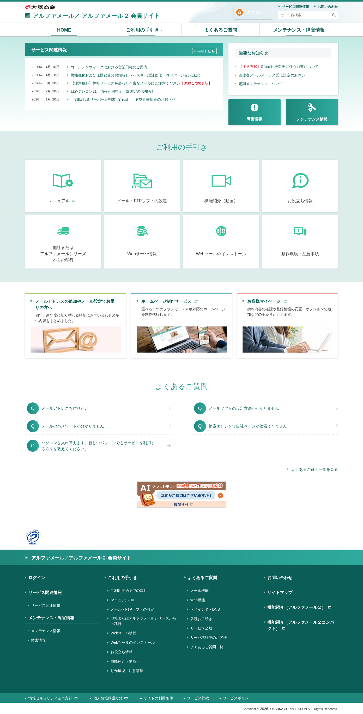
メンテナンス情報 (45, 631)
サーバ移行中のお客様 (208, 637)
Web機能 (197, 600)
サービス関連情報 (45, 592)
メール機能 (199, 590)
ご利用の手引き (122, 577)
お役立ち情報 (121, 652)
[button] (142, 29)
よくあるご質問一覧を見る (314, 469)
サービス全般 (201, 628)
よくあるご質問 (202, 577)
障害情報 (38, 640)
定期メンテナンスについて (261, 84)
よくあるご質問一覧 (206, 647)
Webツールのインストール (133, 642)
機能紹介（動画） (125, 661)
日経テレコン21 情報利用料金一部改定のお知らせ (113, 90)
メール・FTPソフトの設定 (132, 609)
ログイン (255, 12)
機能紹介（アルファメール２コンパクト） (300, 625)
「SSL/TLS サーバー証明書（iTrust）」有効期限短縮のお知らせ (123, 98)
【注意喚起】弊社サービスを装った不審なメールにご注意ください (141, 82)
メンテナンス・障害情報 (51, 618)
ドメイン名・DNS (205, 609)
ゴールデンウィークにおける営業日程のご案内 (109, 66)
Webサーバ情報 (123, 633)
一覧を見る (205, 50)
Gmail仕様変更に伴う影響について (279, 66)
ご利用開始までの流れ (129, 590)
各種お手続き (201, 619)
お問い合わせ (279, 577)
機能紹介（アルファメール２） (299, 607)
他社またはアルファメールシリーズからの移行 (143, 621)
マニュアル (122, 600)
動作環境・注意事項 (127, 671)
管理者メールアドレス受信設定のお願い (272, 75)
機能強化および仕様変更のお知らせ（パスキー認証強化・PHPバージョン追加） (136, 74)
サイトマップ (279, 592)
